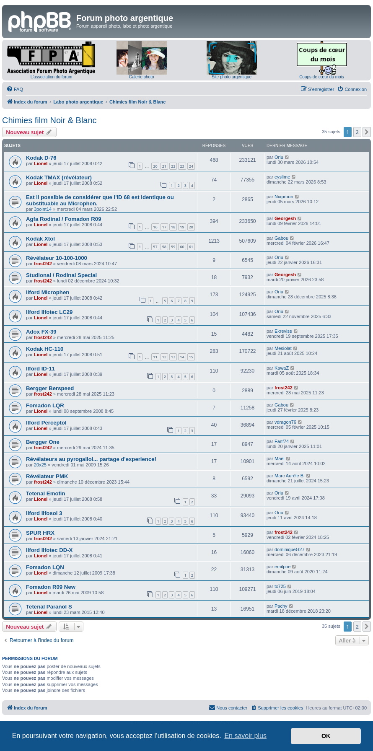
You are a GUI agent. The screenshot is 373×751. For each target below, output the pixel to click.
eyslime (282, 176)
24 (191, 166)
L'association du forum (52, 77)
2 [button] (357, 132)
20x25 (40, 464)
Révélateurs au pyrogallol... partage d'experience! (91, 459)
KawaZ (282, 367)
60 (182, 246)
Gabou (281, 238)
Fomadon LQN (45, 567)
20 (155, 166)
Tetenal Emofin (45, 493)
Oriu (279, 157)
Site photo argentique (231, 77)
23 (182, 166)
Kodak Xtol (40, 239)
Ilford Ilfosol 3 (44, 513)
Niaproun (284, 196)
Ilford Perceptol (46, 423)
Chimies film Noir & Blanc (49, 120)
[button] (367, 132)
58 (164, 246)
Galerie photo (141, 77)
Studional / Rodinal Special (61, 275)
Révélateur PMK (47, 476)
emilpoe (283, 566)
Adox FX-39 (41, 332)
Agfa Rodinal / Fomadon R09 (63, 219)
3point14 (43, 209)
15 (191, 357)
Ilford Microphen (47, 292)
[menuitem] (14, 89)
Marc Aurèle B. (290, 475)
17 (164, 227)
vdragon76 (285, 422)
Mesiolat (283, 348)
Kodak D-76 (41, 158)
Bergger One (43, 442)
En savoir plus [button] (245, 735)
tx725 (280, 586)
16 (155, 227)
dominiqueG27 (290, 549)
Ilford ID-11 (40, 368)
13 (173, 357)
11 (155, 357)
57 (155, 246)
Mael (280, 458)
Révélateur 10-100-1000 (56, 258)
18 (173, 227)
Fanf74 (282, 441)
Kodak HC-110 (44, 349)
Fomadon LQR (45, 405)
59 (173, 246)
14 (182, 357)
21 (164, 166)
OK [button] (326, 736)
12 (164, 357)
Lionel (40, 163)
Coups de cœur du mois (321, 77)
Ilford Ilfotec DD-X (49, 550)
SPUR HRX (40, 533)
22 (173, 166)
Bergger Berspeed (50, 388)
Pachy (281, 606)
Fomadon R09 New (50, 587)
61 (191, 246)
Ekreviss (283, 331)
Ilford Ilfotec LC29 (49, 312)
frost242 (43, 263)
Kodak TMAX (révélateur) (59, 177)
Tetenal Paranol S (49, 606)
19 (182, 227)
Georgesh (285, 218)
